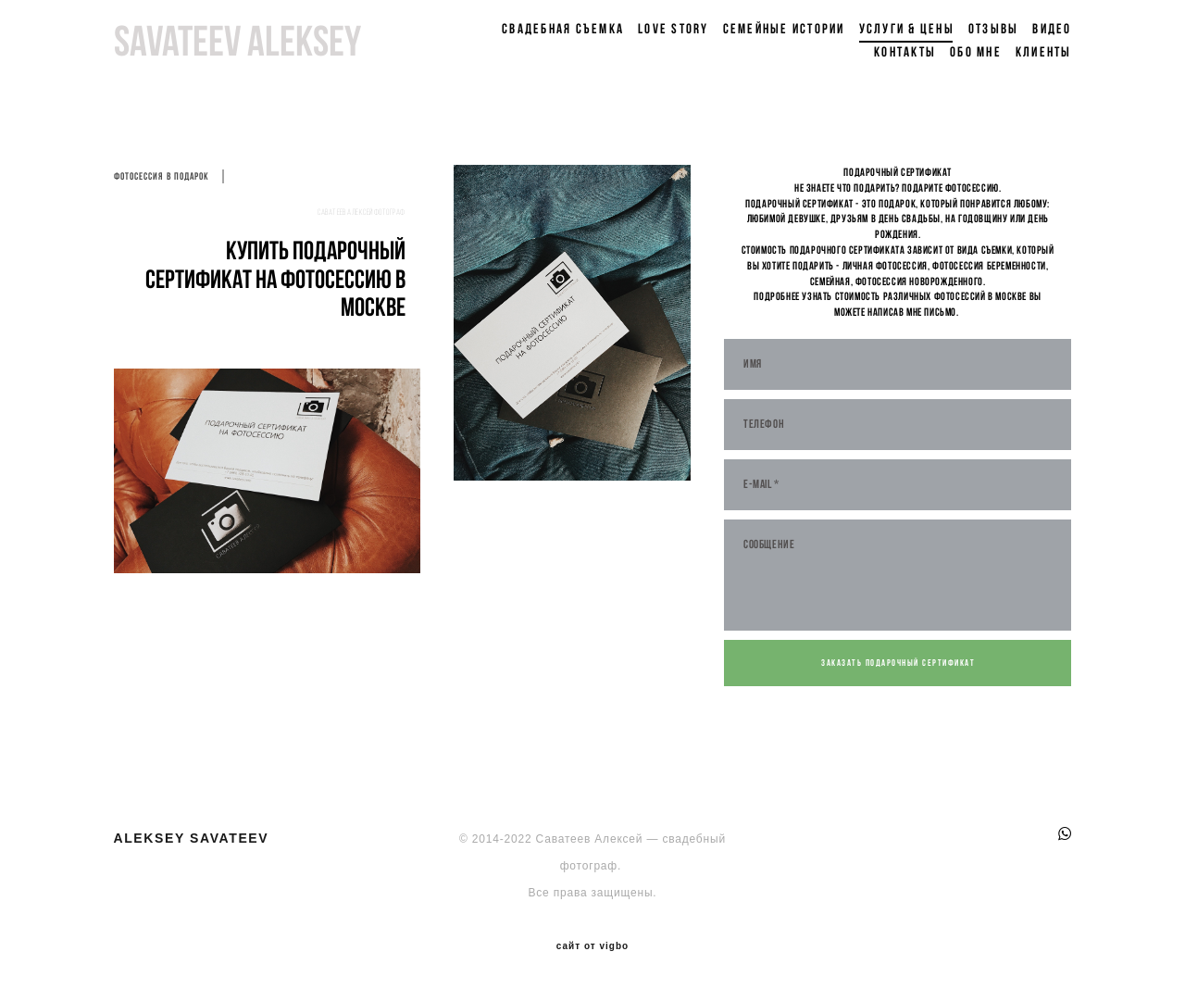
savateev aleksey (237, 40)
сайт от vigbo (592, 946)
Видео (1051, 29)
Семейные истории (784, 29)
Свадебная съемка (563, 29)
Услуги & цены (906, 29)
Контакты (905, 52)
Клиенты (1044, 52)
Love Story (673, 29)
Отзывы (993, 29)
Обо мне (976, 52)
